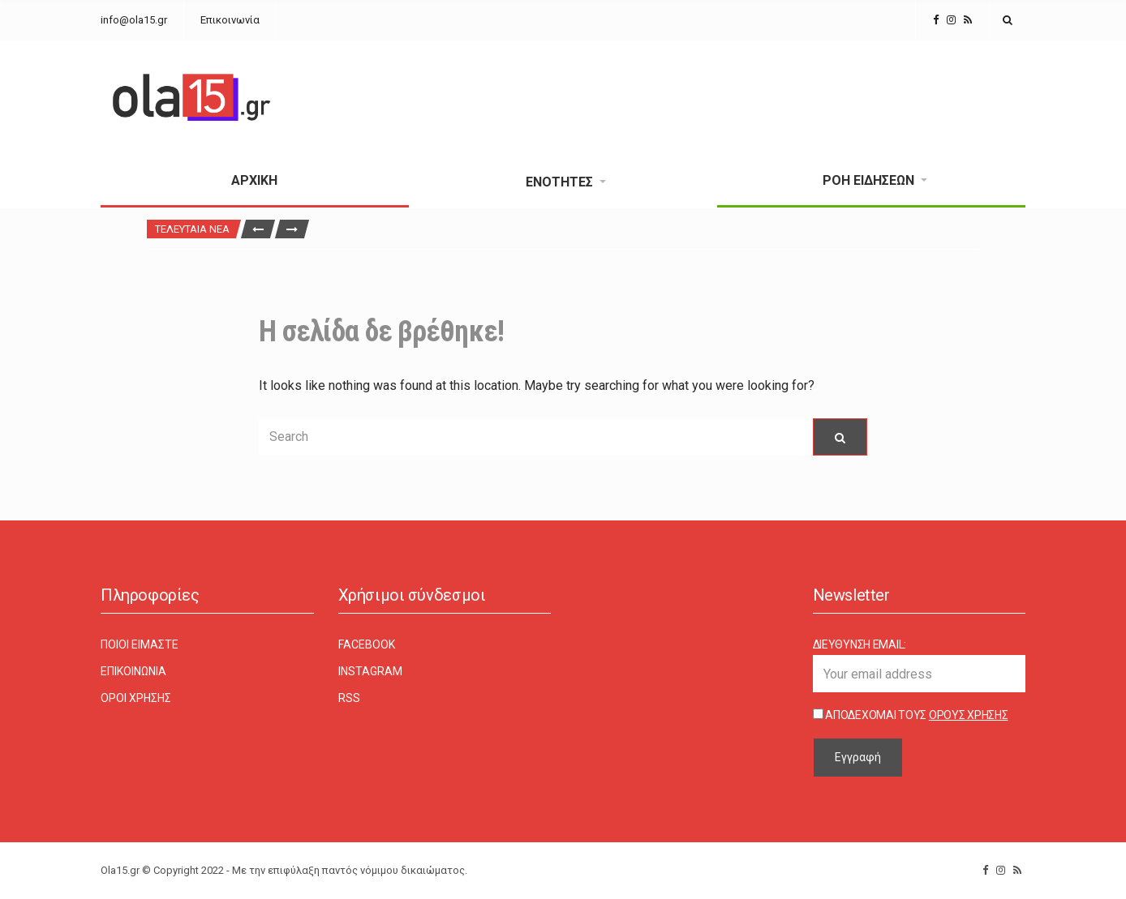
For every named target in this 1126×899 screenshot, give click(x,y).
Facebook (366, 644)
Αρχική (254, 180)
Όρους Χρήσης (968, 714)
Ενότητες (559, 182)
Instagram (370, 671)
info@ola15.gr (134, 20)
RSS (349, 697)
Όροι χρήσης (136, 697)
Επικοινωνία (230, 20)
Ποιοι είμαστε (139, 644)
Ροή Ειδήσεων (868, 180)
